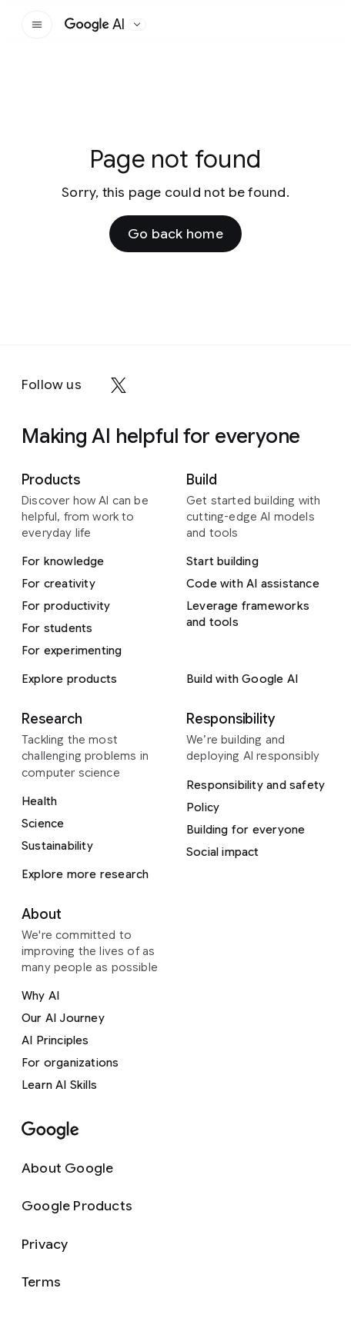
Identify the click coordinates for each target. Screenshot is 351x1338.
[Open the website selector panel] (137, 24)
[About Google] (77, 1168)
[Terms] (77, 1282)
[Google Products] (77, 1206)
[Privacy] (77, 1244)
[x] (118, 385)
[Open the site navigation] (37, 24)
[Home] (95, 24)
